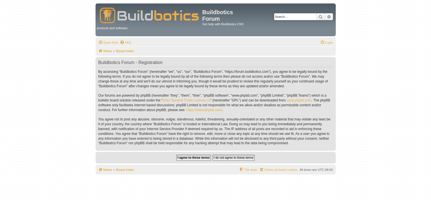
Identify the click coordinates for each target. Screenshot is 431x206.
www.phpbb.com (299, 100)
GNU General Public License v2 (186, 100)
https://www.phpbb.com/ (204, 110)
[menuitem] (125, 42)
